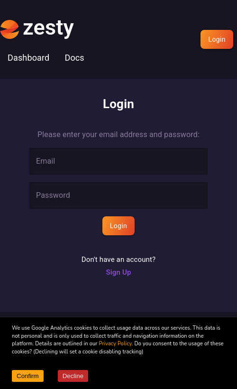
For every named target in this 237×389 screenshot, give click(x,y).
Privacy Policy (115, 343)
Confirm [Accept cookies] (28, 376)
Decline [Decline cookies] (73, 376)
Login (217, 39)
